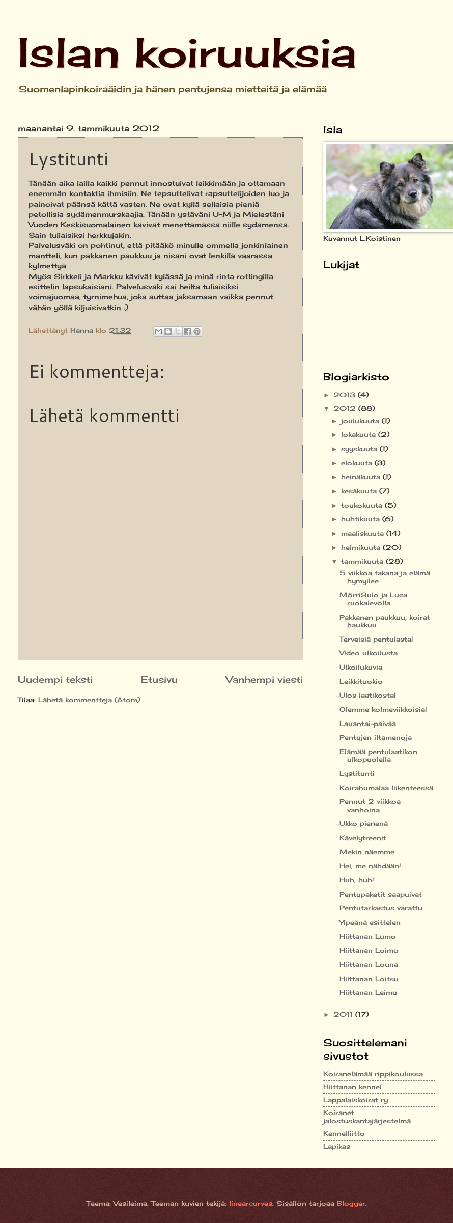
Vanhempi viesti (264, 679)
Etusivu (159, 679)
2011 (344, 1014)
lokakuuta (359, 434)
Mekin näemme (366, 852)
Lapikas (336, 1146)
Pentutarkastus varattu (380, 908)
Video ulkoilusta (368, 653)
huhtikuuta (361, 519)
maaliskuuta (363, 533)
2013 (345, 395)
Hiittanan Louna (368, 964)
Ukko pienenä (363, 823)
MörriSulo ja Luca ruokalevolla (373, 598)
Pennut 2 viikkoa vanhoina (370, 805)
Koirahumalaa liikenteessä (386, 788)
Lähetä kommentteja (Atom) (89, 700)
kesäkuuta (360, 491)
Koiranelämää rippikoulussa (373, 1074)
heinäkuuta (362, 476)
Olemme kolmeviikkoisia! (383, 709)
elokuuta (358, 463)
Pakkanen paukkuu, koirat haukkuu (384, 621)
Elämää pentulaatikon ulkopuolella (378, 755)
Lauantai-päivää (367, 723)
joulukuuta (361, 420)
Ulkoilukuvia (360, 667)
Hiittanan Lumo (367, 936)
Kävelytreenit (362, 837)
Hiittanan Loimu (368, 950)
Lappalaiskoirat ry (355, 1100)
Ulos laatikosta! (367, 695)
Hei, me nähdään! (370, 865)
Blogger (351, 1203)
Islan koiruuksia (187, 52)
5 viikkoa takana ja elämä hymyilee (384, 577)
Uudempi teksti (55, 679)
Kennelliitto (344, 1133)
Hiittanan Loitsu (369, 979)
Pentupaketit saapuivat (380, 894)
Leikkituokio (361, 681)
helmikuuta (362, 547)
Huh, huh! (356, 880)
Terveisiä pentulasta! (376, 639)
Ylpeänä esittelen (370, 922)
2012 (345, 408)
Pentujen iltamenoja (375, 737)
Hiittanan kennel (352, 1086)
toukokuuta (363, 505)
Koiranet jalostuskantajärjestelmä (367, 1116)
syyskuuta (360, 448)
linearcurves (250, 1203)
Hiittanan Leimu (368, 992)
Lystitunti (357, 773)
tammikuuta (363, 561)
